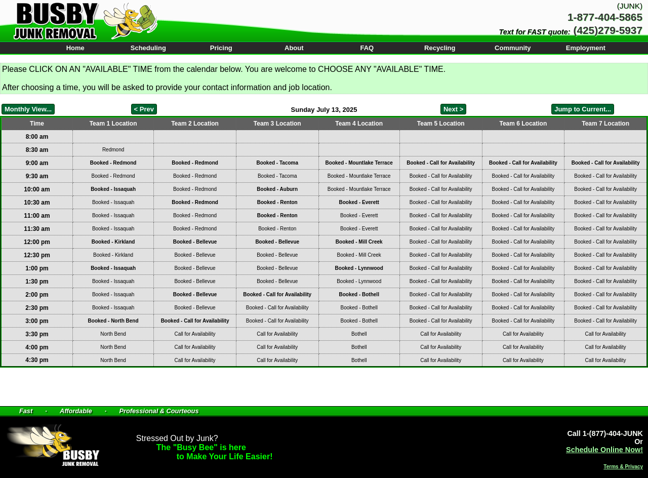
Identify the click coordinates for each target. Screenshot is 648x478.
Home (75, 48)
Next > (453, 109)
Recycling (439, 48)
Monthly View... (28, 109)
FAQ (367, 48)
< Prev (144, 109)
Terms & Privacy (623, 466)
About (294, 48)
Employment (585, 48)
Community (513, 48)
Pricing (221, 48)
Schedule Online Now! (604, 450)
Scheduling (148, 48)
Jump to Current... (582, 109)
